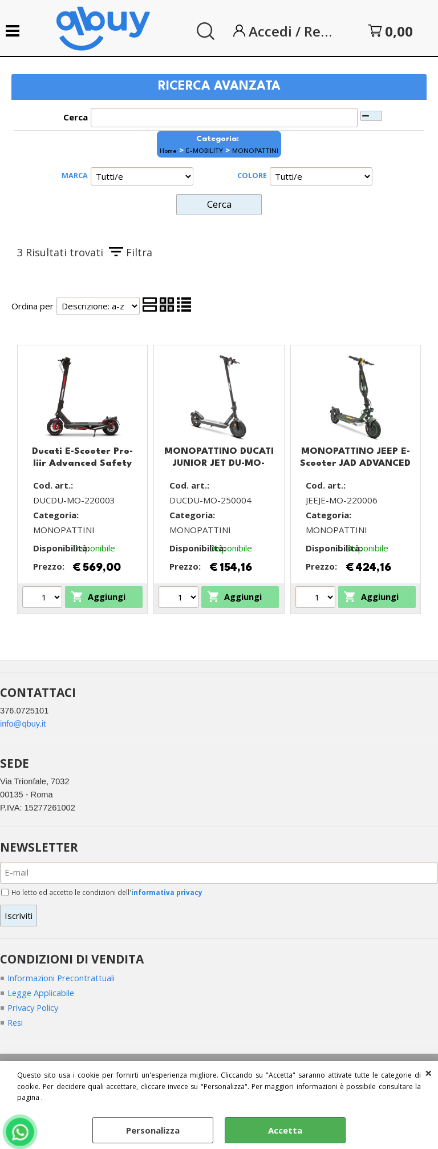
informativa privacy (168, 893)
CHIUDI (428, 1072)
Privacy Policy (34, 1009)
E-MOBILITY (204, 151)
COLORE (252, 175)
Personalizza (153, 1130)
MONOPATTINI (255, 151)
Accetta (285, 1130)
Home (168, 151)
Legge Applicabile (41, 994)
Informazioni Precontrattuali (62, 979)
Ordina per (32, 305)
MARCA (75, 175)
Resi (16, 1024)
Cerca (75, 117)
